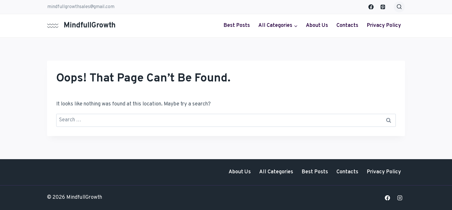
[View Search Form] (399, 6)
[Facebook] (371, 7)
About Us (317, 25)
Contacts (347, 25)
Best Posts (236, 25)
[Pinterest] (383, 7)
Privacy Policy (384, 25)
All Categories (276, 172)
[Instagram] (400, 198)
